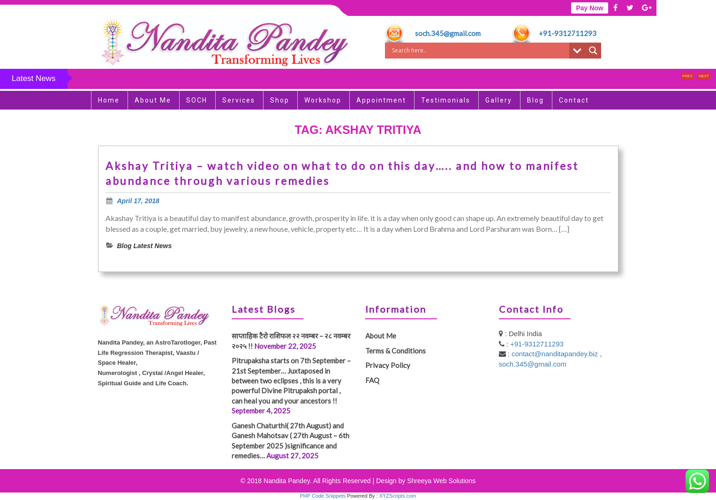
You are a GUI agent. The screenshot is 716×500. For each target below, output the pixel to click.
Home (109, 100)
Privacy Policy (387, 365)
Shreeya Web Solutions (441, 481)
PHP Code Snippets (323, 496)
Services (238, 100)
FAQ (372, 380)
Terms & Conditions (395, 350)
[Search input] (479, 51)
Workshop (322, 100)
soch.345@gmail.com (448, 33)
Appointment (381, 100)
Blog (535, 100)
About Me (153, 100)
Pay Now (589, 8)
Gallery (498, 100)
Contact (574, 100)
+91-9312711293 (567, 33)
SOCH (196, 100)
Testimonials (445, 100)
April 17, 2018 (138, 201)
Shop (279, 100)
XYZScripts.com (397, 496)
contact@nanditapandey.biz (556, 354)
